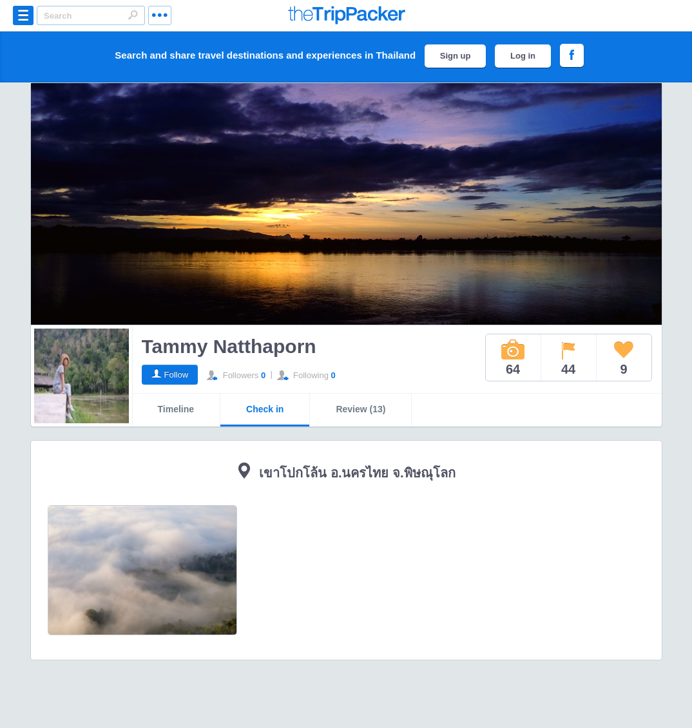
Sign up (455, 56)
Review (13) (360, 409)
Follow (176, 374)
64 (512, 357)
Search (133, 15)
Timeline (176, 409)
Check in (265, 409)
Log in (522, 56)
